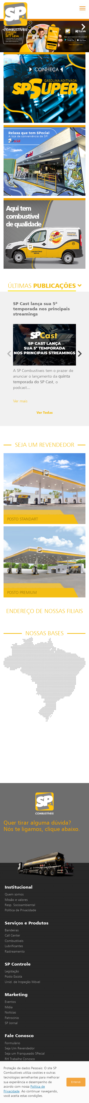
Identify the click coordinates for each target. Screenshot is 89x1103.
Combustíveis (14, 941)
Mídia (9, 1007)
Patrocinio (12, 1018)
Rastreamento (15, 951)
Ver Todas (45, 412)
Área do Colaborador (20, 1064)
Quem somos (14, 894)
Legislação (12, 971)
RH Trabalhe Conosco (20, 1059)
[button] (83, 27)
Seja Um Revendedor (20, 1048)
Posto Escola (13, 976)
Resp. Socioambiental (20, 905)
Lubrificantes (14, 946)
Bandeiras (12, 930)
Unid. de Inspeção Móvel (22, 982)
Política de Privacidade (20, 910)
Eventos (10, 1002)
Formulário (12, 1043)
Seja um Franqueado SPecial (25, 1053)
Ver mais (20, 401)
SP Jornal (11, 1023)
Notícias (10, 1012)
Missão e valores (16, 900)
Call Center (12, 935)
